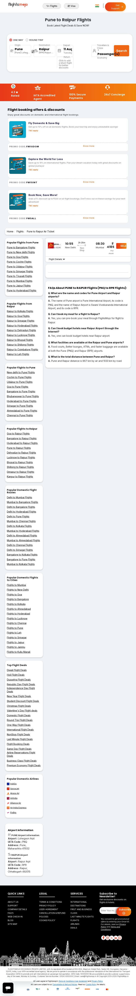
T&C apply (33, 130)
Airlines (75, 924)
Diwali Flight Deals (17, 670)
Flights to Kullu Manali (18, 651)
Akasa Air (13, 793)
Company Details (17, 909)
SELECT (123, 245)
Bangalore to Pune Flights (21, 391)
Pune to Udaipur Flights (19, 266)
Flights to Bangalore (18, 599)
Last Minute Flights (82, 916)
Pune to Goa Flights (17, 257)
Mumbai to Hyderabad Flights (23, 530)
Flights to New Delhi (18, 589)
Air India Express (16, 807)
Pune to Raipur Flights (19, 448)
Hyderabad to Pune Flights (21, 401)
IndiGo (12, 784)
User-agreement (48, 909)
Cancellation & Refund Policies (65, 984)
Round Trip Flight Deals (19, 720)
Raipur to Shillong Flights (20, 344)
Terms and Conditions (110, 928)
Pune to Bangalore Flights (21, 247)
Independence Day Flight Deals (21, 690)
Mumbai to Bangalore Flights (22, 502)
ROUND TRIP (34, 40)
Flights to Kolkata (16, 604)
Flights (51, 6)
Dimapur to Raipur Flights (20, 471)
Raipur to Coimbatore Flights (22, 349)
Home (10, 231)
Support (13, 905)
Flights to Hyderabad (18, 613)
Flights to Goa (14, 594)
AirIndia (12, 798)
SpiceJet (13, 788)
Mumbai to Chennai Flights (21, 521)
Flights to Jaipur (15, 642)
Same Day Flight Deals (19, 748)
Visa (71, 6)
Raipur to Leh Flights (18, 354)
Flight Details (57, 259)
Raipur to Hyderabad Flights (22, 325)
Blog (10, 920)
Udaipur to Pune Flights (19, 381)
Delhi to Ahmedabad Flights (22, 535)
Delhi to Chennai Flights (20, 545)
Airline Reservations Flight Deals (21, 754)
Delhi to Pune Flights (18, 516)
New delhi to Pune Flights (21, 372)
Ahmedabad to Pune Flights (22, 410)
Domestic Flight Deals (18, 715)
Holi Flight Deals (15, 674)
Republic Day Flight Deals (21, 684)
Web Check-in (15, 916)
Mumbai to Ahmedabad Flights (23, 540)
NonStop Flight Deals (18, 734)
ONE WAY (16, 40)
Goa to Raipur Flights (18, 433)
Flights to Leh (14, 632)
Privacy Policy (47, 905)
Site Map (12, 924)
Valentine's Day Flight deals (22, 710)
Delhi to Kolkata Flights (19, 526)
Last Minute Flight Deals (20, 739)
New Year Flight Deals (19, 696)
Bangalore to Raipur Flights (22, 438)
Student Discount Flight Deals (23, 701)
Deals (74, 927)
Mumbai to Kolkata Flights (21, 564)
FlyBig (11, 812)
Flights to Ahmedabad (19, 608)
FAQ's (11, 913)
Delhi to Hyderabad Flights (21, 511)
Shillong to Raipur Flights (20, 467)
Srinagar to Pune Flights (20, 405)
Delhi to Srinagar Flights (20, 549)
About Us (13, 902)
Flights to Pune (15, 628)
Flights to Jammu (16, 647)
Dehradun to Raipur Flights (21, 452)
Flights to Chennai (16, 623)
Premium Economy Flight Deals (24, 765)
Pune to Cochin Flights (19, 261)
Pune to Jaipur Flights (19, 285)
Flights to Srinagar (17, 637)
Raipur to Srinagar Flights (20, 320)
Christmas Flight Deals (19, 705)
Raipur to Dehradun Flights (21, 330)
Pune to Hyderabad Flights (21, 290)
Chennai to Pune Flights (20, 415)
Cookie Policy (47, 920)
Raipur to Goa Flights (18, 316)
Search (121, 50)
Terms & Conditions (50, 902)
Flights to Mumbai (16, 585)
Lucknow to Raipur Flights (21, 457)
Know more (88, 146)
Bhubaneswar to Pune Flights (23, 396)
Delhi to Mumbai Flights (19, 497)
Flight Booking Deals (18, 744)
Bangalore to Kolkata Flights (22, 554)
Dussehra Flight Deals (19, 679)
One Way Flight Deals (18, 725)
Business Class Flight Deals (22, 760)
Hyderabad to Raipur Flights (22, 443)
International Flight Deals (20, 729)
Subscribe (125, 911)
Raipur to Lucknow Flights (21, 335)
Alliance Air (14, 803)
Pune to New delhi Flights (21, 252)
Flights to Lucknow (17, 618)
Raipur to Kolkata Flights (20, 311)
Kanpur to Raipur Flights (20, 476)
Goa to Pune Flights (17, 386)
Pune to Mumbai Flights (19, 281)
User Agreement (81, 981)
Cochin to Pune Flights (19, 377)
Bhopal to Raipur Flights (20, 462)
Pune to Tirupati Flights (19, 276)
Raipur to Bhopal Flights (20, 340)
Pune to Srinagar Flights (20, 271)
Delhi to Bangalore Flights (21, 507)
